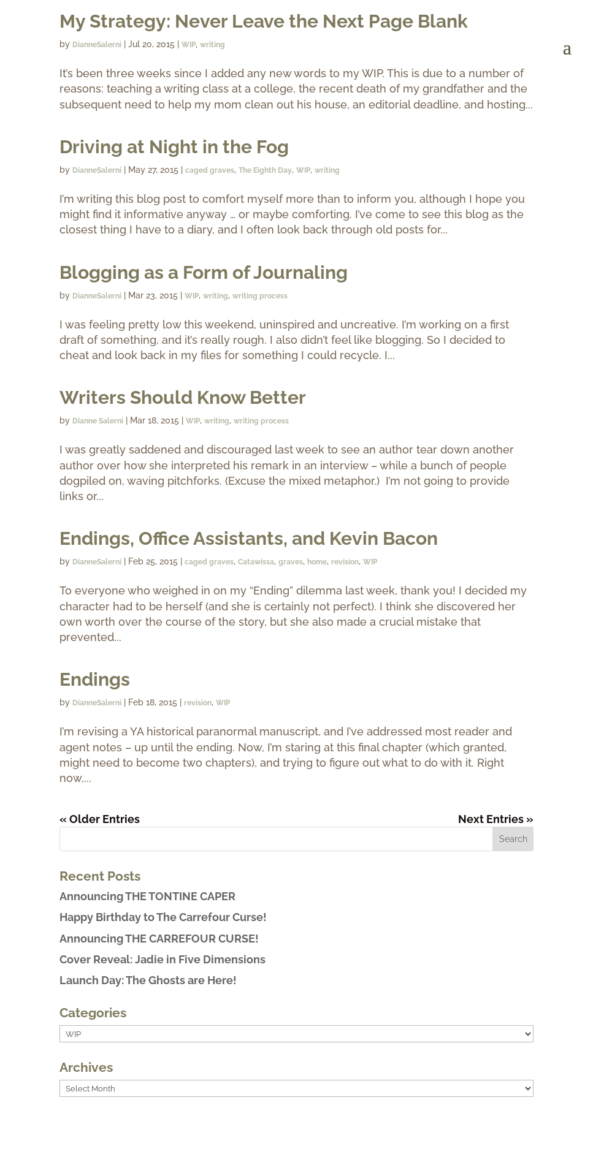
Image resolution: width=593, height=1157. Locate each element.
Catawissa (256, 562)
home (317, 562)
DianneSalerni (96, 170)
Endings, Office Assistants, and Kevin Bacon (248, 538)
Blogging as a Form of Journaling (203, 272)
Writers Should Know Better (182, 397)
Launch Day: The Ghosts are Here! (148, 980)
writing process (260, 296)
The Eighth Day (265, 170)
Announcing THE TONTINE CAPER (147, 896)
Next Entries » (496, 819)
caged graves (209, 170)
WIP (303, 170)
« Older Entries (99, 819)
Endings (94, 679)
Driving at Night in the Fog (174, 146)
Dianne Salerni (97, 421)
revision (345, 562)
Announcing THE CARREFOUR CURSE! (159, 938)
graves (290, 562)
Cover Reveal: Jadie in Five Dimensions (162, 959)
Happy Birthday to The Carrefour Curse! (163, 917)
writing (327, 170)
